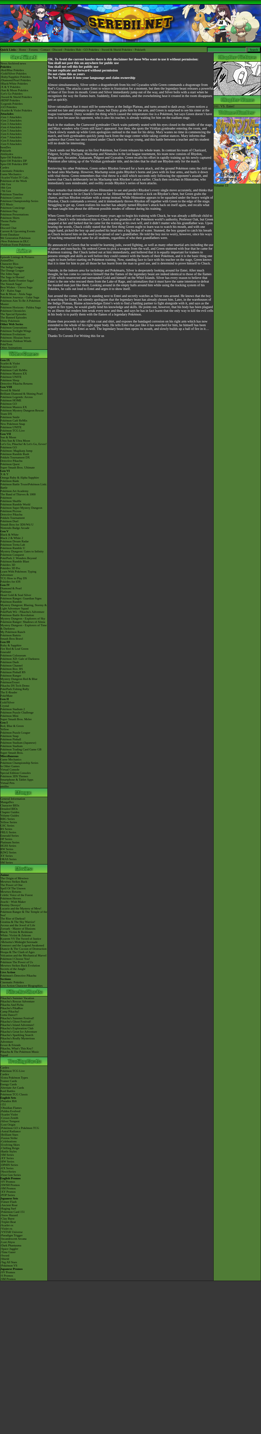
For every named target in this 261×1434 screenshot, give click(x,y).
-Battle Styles (8, 1151)
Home (22, 49)
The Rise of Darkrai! (13, 918)
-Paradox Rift (8, 1101)
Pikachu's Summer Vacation (17, 998)
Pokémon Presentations (14, 214)
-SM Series (7, 1154)
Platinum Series (9, 842)
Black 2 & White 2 (11, 538)
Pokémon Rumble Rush (14, 454)
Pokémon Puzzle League (15, 732)
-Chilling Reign (9, 1148)
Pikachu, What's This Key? (16, 1048)
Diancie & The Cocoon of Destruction (23, 948)
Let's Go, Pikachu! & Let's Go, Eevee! (23, 444)
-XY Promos (7, 1191)
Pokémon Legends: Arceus (16, 397)
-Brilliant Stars (9, 1134)
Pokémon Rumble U (12, 548)
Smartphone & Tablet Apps (16, 779)
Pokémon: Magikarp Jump (16, 450)
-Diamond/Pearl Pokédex (15, 80)
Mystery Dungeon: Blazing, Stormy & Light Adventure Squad (23, 606)
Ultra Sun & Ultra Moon (15, 440)
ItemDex (5, 147)
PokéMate (6, 695)
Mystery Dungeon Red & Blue (19, 679)
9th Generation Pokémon (15, 238)
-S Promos (6, 1275)
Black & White (9, 534)
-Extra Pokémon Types (14, 1077)
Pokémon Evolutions (13, 334)
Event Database (9, 234)
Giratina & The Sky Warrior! (17, 922)
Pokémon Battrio (10, 635)
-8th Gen (5, 187)
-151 (3, 1104)
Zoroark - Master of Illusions (17, 928)
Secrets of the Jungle (13, 969)
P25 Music (6, 204)
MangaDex (7, 802)
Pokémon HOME (10, 400)
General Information (12, 798)
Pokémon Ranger (10, 675)
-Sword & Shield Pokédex (16, 97)
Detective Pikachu (11, 460)
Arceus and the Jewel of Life (17, 925)
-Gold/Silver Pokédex (13, 73)
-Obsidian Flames (11, 1107)
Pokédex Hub (72, 49)
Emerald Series (9, 835)
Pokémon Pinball (10, 739)
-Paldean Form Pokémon (15, 244)
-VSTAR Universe (11, 1232)
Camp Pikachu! (9, 1011)
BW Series (6, 849)
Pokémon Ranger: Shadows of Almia (22, 622)
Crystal (4, 705)
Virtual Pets (7, 783)
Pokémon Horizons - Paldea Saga (20, 307)
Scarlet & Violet (10, 363)
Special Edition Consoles (15, 773)
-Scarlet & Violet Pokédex (16, 110)
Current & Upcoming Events (17, 231)
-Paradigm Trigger (11, 1235)
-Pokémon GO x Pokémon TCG (19, 1128)
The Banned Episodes (13, 317)
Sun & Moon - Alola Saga (16, 294)
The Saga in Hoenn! (12, 277)
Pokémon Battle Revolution (17, 615)
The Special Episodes (13, 314)
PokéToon (6, 344)
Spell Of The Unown (13, 888)
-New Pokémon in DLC (14, 241)
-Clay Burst (7, 1218)
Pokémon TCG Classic (14, 1094)
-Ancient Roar (8, 1205)
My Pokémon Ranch (12, 632)
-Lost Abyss (7, 1242)
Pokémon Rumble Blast (14, 561)
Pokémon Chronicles (13, 310)
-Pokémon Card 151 (12, 1212)
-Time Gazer (7, 1252)
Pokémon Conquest (12, 554)
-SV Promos (7, 1181)
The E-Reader (8, 692)
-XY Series (7, 1158)
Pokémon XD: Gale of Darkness (19, 658)
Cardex (4, 167)
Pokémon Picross (10, 511)
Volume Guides (9, 815)
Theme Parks (8, 221)
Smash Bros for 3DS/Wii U (17, 524)
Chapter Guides (9, 812)
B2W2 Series (8, 852)
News (3, 63)
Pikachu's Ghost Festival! (15, 1021)
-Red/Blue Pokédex (12, 70)
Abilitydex (6, 154)
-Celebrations (8, 1141)
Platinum (5, 591)
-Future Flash (8, 1201)
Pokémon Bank (9, 481)
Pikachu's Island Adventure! (17, 1025)
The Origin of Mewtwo (14, 878)
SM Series (6, 862)
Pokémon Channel (11, 665)
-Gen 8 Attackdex (10, 140)
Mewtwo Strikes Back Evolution (20, 965)
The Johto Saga (9, 274)
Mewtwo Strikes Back (13, 881)
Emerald (5, 652)
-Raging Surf (8, 1208)
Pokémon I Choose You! (15, 958)
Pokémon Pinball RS (13, 672)
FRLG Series (8, 832)
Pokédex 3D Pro (10, 568)
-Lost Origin (7, 1124)
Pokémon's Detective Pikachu (18, 975)
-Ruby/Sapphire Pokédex (15, 77)
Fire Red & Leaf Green (14, 648)
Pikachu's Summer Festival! (17, 1018)
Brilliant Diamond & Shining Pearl (21, 393)
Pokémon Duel (9, 521)
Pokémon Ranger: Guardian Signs (21, 598)
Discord (57, 49)
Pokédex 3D (7, 564)
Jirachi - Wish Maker (13, 901)
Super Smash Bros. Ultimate (17, 467)
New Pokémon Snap (12, 424)
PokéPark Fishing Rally (14, 689)
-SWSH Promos (10, 1185)
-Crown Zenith (9, 1118)
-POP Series (7, 1195)
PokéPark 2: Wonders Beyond (18, 558)
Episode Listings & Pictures (17, 257)
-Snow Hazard (9, 1215)
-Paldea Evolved (10, 1111)
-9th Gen (5, 184)
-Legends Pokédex (11, 103)
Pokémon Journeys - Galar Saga (19, 297)
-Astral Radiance (10, 1131)
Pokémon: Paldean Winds (15, 341)
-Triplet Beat (8, 1222)
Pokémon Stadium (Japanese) (18, 742)
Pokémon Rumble (11, 601)
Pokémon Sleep (9, 380)
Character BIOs (9, 805)
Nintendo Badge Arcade (14, 528)
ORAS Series (8, 859)
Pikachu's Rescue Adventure (17, 1001)
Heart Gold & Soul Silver (15, 595)
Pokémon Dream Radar (14, 541)
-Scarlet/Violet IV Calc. (14, 177)
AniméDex (7, 260)
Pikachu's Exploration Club (17, 1028)
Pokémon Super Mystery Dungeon (21, 507)
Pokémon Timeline (11, 194)
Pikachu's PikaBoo (11, 1008)
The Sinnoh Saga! (11, 284)
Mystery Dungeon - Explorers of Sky (22, 618)
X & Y (4, 474)
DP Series (6, 839)
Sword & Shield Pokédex (116, 49)
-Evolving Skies (10, 1144)
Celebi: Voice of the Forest (16, 895)
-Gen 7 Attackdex (10, 137)
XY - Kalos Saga (10, 290)
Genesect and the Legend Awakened (22, 945)
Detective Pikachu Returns (16, 383)
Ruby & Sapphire (10, 645)
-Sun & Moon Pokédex (14, 90)
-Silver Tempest (9, 1121)
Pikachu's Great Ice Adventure (18, 1031)
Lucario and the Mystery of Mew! (20, 908)
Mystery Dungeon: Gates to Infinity (22, 551)
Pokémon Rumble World (15, 504)
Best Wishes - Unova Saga (16, 287)
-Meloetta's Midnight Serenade (19, 942)
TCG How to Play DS (13, 578)
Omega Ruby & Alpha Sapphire (19, 477)
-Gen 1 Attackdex (10, 117)
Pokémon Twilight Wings (15, 331)
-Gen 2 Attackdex (10, 120)
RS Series (6, 829)
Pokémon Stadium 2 (12, 709)
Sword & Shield (10, 390)
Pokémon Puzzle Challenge (17, 712)
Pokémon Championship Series (19, 201)
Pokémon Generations (13, 327)
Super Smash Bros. (12, 752)
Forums (33, 49)
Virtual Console (9, 769)
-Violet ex (6, 1228)
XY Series (6, 855)
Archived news (17, 63)
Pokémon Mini (9, 716)
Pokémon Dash (9, 662)
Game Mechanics (10, 174)
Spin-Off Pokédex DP (13, 160)
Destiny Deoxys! (10, 905)
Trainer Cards (8, 1081)
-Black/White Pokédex (14, 83)
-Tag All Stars (8, 1262)
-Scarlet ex (6, 1225)
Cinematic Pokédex (12, 170)
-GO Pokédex (8, 107)
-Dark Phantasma (10, 1245)
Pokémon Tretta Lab (12, 544)
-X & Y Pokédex (10, 87)
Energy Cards (8, 1084)
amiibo (4, 786)
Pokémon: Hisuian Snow (15, 337)
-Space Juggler (9, 1248)
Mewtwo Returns (10, 891)
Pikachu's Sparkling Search (16, 1035)
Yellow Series (8, 822)
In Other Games (9, 766)
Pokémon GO (8, 366)
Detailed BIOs (9, 808)
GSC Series (7, 825)
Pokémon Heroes (10, 898)
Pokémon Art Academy (14, 491)
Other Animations (11, 347)
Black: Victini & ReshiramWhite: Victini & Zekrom (16, 933)
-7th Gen (5, 191)
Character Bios (9, 263)
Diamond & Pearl (11, 588)
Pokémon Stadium (11, 746)
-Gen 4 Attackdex (10, 127)
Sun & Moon (8, 437)
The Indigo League (11, 267)
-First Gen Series (10, 1175)
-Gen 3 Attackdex (10, 124)
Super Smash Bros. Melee (16, 719)
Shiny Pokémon (9, 321)
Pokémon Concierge (12, 207)
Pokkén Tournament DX (15, 457)
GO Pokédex (91, 49)
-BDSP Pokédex (10, 100)
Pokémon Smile (9, 417)
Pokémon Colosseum (13, 655)
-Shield (4, 1258)
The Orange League (12, 270)
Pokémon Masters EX (13, 373)
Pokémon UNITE (10, 377)
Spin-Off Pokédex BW (14, 164)
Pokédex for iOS (10, 581)
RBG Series (7, 819)
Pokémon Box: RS (11, 669)
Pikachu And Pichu (12, 1004)
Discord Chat (8, 228)
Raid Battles (7, 1091)
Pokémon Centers (11, 197)
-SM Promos (8, 1188)
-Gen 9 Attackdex (10, 144)
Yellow (4, 729)
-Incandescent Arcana (13, 1238)
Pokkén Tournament (12, 518)
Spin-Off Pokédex (11, 157)
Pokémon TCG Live (12, 430)
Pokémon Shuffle (10, 501)
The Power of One (11, 885)
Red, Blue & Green (12, 726)
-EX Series (6, 1168)
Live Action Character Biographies (21, 985)
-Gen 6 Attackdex (10, 134)
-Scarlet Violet (9, 1114)
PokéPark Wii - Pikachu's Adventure (22, 611)
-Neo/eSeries (8, 1171)
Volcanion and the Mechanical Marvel (23, 955)
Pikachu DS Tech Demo (14, 685)
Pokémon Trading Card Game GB (21, 749)
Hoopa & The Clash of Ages (17, 952)
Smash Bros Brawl (11, 638)
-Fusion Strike (8, 1138)
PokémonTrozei (9, 682)
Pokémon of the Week (13, 181)
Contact (45, 49)
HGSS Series (8, 845)
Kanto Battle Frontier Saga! (17, 280)
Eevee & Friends (10, 1045)
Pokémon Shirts (9, 217)
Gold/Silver (7, 702)
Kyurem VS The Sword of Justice (20, 938)
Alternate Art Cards (12, 1087)
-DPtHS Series (9, 1165)
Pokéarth (140, 49)
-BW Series (7, 1161)
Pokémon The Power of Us (16, 962)
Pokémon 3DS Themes (14, 776)
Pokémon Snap (9, 736)
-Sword (4, 1255)
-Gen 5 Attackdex (10, 130)
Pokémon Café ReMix (14, 370)
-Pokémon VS (8, 1265)
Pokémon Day (8, 211)
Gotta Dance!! (8, 1015)
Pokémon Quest (9, 464)
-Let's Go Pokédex (11, 93)
